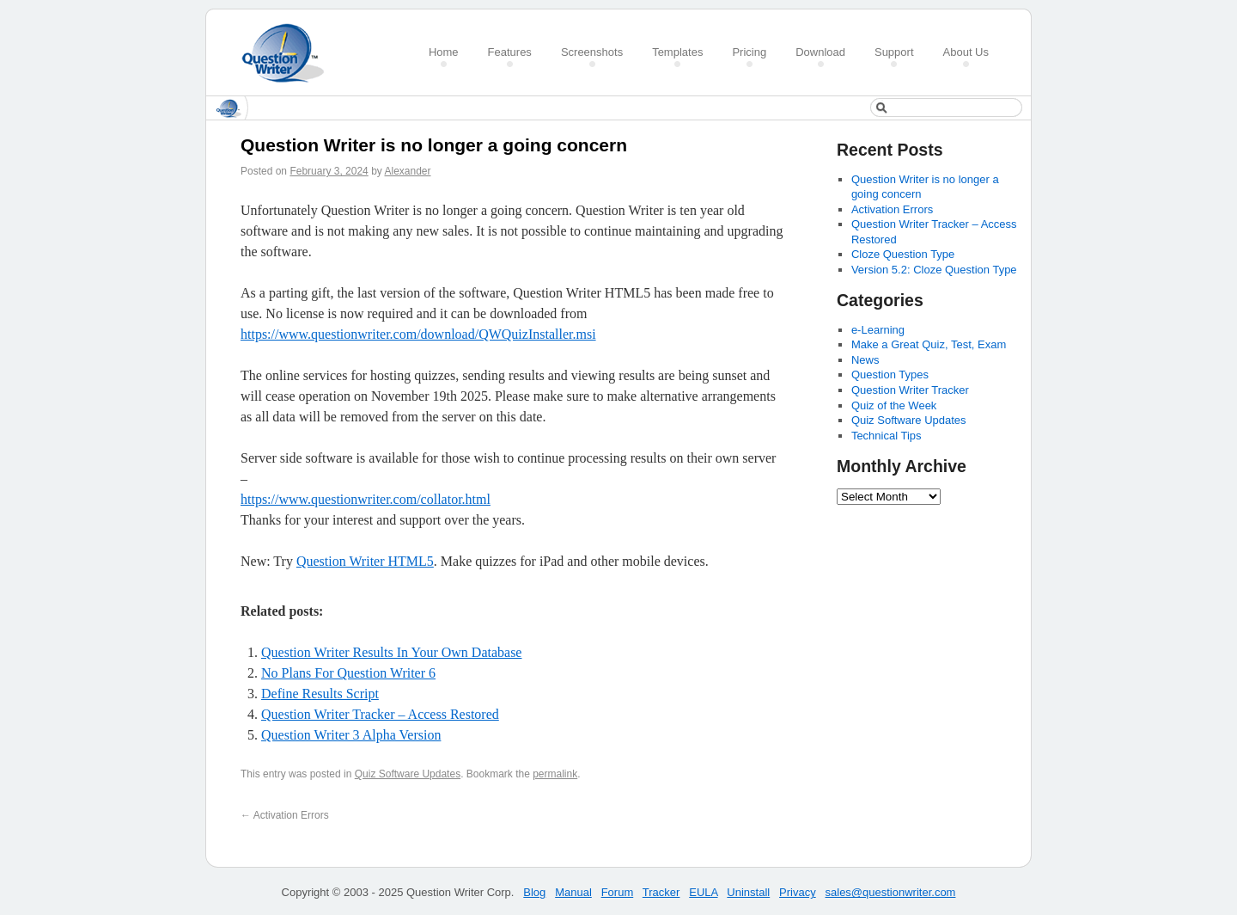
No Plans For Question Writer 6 (348, 673)
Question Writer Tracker (910, 390)
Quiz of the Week (893, 405)
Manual (573, 892)
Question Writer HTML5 (365, 561)
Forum (617, 892)
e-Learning (878, 329)
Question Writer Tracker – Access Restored (380, 714)
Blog (534, 892)
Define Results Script (320, 693)
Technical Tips (886, 435)
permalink (555, 774)
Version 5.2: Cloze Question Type (934, 269)
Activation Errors (285, 815)
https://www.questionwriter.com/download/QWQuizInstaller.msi (418, 334)
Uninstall (748, 892)
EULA (703, 892)
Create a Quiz (289, 52)
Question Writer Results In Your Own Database (391, 652)
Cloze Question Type (902, 254)
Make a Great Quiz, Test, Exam (928, 344)
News (865, 359)
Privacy (797, 892)
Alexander (407, 171)
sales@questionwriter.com (891, 892)
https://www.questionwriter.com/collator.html (366, 499)
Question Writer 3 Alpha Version (351, 735)
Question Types (890, 374)
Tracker (661, 892)
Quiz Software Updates (407, 774)
